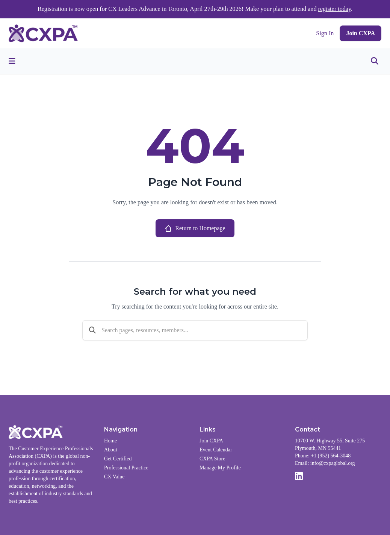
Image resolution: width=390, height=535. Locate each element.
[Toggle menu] (12, 61)
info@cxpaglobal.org (332, 463)
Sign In (325, 33)
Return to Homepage (195, 228)
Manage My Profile (220, 468)
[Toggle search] (374, 61)
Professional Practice (126, 468)
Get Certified (118, 459)
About (110, 450)
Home (110, 441)
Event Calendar (216, 450)
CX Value (114, 477)
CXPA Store (212, 459)
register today (334, 9)
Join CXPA (360, 33)
